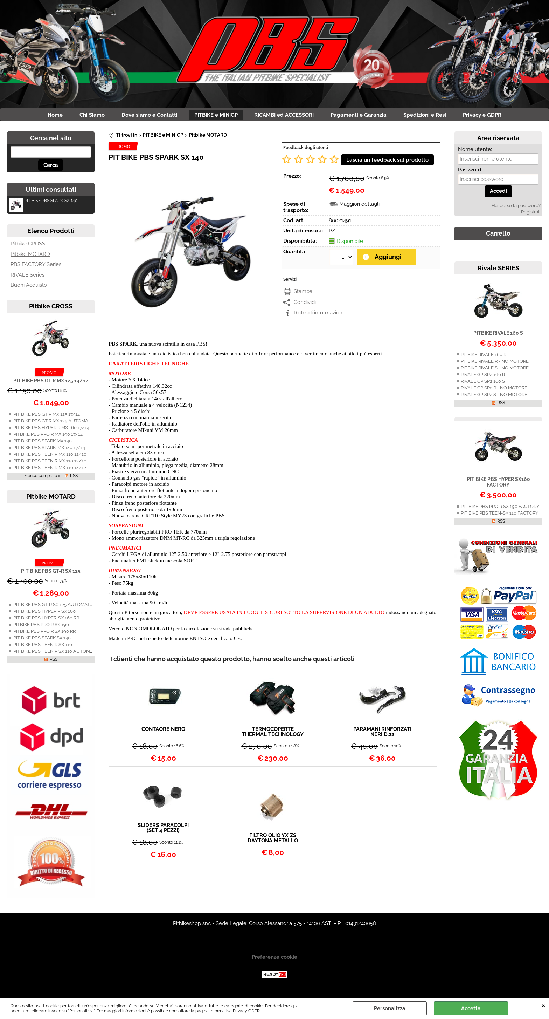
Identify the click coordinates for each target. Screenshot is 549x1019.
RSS (74, 478)
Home (40, 116)
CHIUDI (543, 1004)
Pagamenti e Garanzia (365, 116)
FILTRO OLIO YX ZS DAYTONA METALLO (273, 841)
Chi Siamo (81, 116)
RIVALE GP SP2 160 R (483, 377)
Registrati (531, 214)
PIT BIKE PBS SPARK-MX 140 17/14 (49, 450)
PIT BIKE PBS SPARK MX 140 (42, 443)
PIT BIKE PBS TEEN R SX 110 (42, 647)
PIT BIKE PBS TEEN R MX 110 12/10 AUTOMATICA (65, 463)
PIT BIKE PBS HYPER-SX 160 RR (46, 621)
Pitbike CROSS (28, 246)
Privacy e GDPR (497, 116)
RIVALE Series (27, 277)
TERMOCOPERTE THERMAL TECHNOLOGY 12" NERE (273, 734)
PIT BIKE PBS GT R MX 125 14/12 (50, 383)
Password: (470, 172)
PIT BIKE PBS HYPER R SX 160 (44, 614)
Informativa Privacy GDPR (235, 1010)
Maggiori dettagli (359, 207)
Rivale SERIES (498, 270)
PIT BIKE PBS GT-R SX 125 (51, 574)
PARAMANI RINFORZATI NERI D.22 (382, 734)
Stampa (303, 294)
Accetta (471, 1008)
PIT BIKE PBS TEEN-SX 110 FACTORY (499, 515)
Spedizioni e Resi (435, 116)
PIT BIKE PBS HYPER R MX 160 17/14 (51, 430)
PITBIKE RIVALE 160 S (498, 336)
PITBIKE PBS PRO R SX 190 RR (44, 634)
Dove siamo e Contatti (143, 116)
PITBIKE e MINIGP (214, 116)
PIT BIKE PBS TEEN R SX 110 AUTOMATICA (58, 654)
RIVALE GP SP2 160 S (483, 384)
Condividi (305, 304)
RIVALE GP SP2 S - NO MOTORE (494, 397)
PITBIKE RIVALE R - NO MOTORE (495, 364)
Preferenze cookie (274, 960)
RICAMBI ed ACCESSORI (286, 116)
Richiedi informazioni (318, 315)
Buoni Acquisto (29, 288)
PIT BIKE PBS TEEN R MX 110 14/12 (49, 470)
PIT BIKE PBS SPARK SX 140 (43, 204)
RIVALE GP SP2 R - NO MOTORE (494, 390)
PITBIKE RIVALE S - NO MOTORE (495, 370)
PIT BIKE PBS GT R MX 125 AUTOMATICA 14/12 (62, 423)
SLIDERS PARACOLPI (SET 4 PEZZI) (163, 831)
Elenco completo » (42, 478)
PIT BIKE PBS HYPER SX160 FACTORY (498, 484)
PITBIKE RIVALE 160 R (483, 357)
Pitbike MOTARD (30, 257)
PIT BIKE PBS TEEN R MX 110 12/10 (49, 457)
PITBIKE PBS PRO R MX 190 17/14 (48, 437)
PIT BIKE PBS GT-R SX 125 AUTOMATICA (55, 607)
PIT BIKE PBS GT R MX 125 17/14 (46, 417)
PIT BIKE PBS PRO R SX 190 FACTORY (500, 509)
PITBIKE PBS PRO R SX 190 (41, 627)
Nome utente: (475, 152)
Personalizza (389, 1008)
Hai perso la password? (516, 208)
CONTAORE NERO (163, 732)
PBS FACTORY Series (36, 267)
